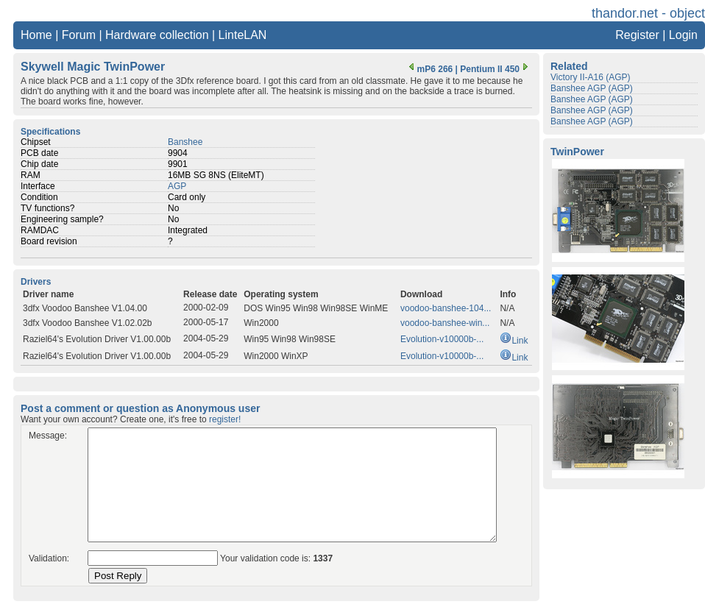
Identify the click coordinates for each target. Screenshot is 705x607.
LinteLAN (243, 35)
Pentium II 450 (495, 69)
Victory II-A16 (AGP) (590, 77)
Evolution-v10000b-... (441, 339)
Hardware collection (157, 35)
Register (637, 35)
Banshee (185, 142)
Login (683, 35)
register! (225, 419)
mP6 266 (429, 69)
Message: (48, 435)
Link (514, 341)
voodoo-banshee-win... (444, 323)
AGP (177, 186)
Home (36, 35)
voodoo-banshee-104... (445, 308)
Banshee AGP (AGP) (591, 88)
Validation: (49, 558)
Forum (79, 35)
